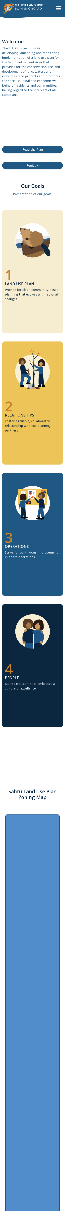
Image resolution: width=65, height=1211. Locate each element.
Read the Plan (32, 149)
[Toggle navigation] (58, 8)
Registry (32, 165)
